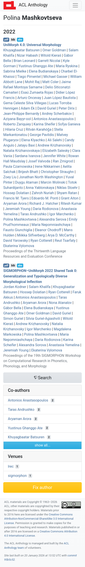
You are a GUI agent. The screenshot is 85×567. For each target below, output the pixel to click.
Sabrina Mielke (14, 71)
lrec (11, 466)
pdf (6, 39)
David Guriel (46, 108)
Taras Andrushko (33, 214)
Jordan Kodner (14, 287)
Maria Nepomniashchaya (51, 225)
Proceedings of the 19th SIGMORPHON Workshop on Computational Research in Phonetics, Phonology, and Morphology (42, 360)
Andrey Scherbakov (57, 114)
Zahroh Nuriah (43, 193)
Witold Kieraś (51, 55)
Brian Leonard (24, 61)
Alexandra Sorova (32, 345)
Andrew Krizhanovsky (54, 145)
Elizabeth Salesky (56, 151)
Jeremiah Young (17, 209)
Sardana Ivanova (28, 156)
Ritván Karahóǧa (38, 129)
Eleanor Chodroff (48, 230)
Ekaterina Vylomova (18, 246)
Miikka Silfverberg (31, 235)
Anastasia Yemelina (64, 345)
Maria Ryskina (67, 66)
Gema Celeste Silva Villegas (25, 103)
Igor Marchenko (61, 214)
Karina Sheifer (45, 124)
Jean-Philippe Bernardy (21, 114)
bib (13, 39)
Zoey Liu (9, 177)
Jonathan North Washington (41, 177)
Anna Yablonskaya (39, 188)
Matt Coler (50, 82)
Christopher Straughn (57, 172)
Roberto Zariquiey (17, 124)
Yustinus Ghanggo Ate (35, 66)
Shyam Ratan (66, 193)
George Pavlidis (42, 135)
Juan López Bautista (60, 98)
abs (20, 39)
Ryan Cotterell (41, 240)
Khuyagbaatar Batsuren (21, 50)
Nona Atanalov (60, 303)
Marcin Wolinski (53, 182)
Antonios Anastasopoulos (54, 119)
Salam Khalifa (39, 287)
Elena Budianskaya (43, 71)
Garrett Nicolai (49, 61)
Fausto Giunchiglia (17, 230)
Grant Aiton (69, 198)
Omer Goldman (54, 50)
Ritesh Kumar (71, 203)
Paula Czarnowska (17, 166)
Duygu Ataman (26, 182)
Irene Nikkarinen (47, 166)
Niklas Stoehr (67, 188)
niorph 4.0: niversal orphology (32, 45)
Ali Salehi (54, 140)
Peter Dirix (67, 108)
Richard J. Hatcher (43, 203)
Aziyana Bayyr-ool (17, 119)
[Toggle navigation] (75, 5)
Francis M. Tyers (16, 198)
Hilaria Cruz (14, 129)
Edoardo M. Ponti (44, 198)
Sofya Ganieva (69, 124)
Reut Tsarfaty (65, 240)
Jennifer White (54, 156)
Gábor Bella (12, 308)
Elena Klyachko (33, 140)
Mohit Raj (32, 82)
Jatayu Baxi (26, 145)
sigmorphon (17, 476)
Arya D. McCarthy (60, 235)
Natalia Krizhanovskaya (21, 151)
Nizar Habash (27, 55)
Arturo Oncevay (29, 98)
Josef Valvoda (39, 161)
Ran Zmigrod (63, 161)
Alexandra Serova (52, 219)
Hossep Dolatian (16, 193)
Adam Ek (28, 108)
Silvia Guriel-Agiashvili (43, 318)
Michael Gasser (55, 76)
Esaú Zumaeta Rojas (37, 92)
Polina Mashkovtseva (19, 219)
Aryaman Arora (15, 203)
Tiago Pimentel (29, 76)
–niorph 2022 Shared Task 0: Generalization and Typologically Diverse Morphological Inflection (40, 276)
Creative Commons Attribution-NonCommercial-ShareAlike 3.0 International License (39, 518)
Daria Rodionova (45, 209)
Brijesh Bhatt (28, 172)
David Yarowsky (15, 240)
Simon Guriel (13, 318)
